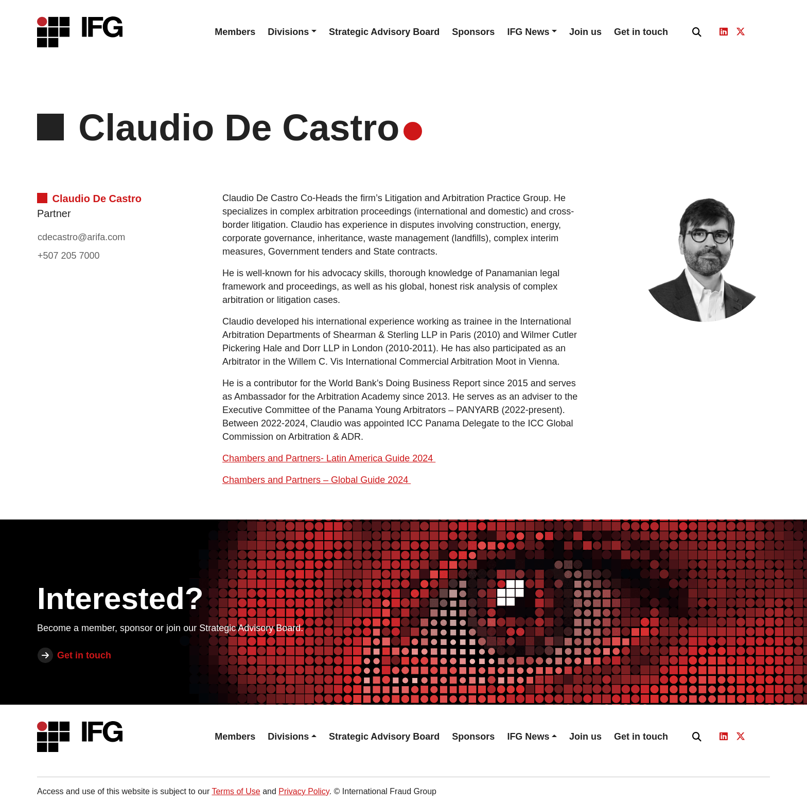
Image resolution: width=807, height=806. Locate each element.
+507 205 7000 (69, 255)
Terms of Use (236, 791)
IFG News (528, 32)
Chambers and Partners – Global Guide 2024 (316, 480)
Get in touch (641, 32)
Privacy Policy (303, 791)
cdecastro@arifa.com (81, 237)
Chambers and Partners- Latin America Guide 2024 (328, 458)
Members (235, 32)
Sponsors (473, 32)
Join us (585, 32)
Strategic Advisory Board (384, 32)
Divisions (288, 32)
